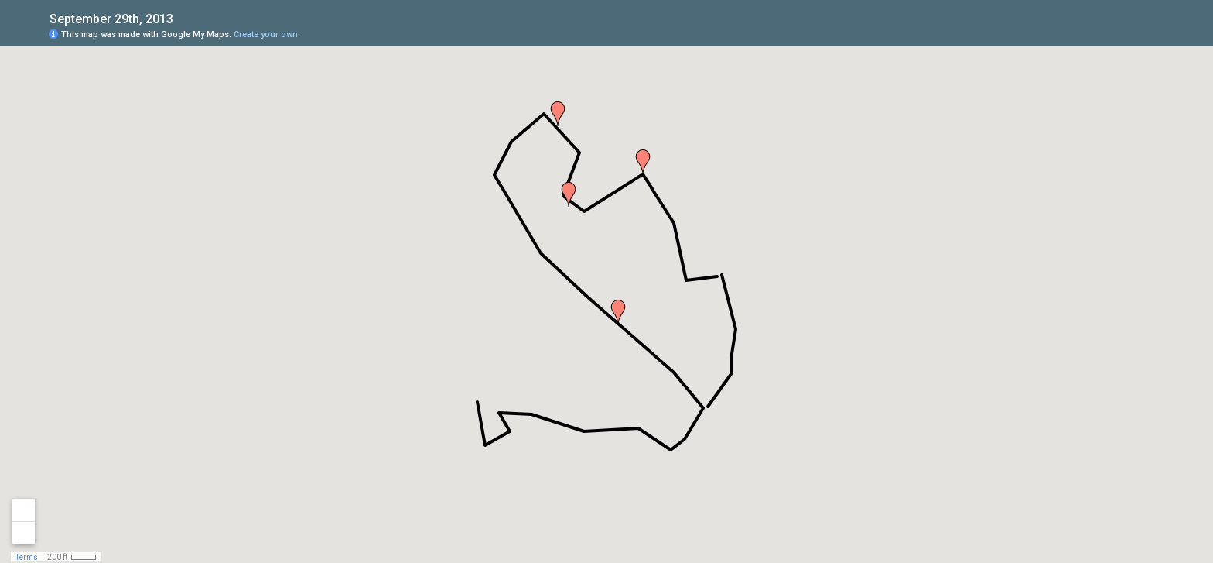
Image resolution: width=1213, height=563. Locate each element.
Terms (26, 557)
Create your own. (267, 34)
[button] (568, 194)
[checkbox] (185, 17)
